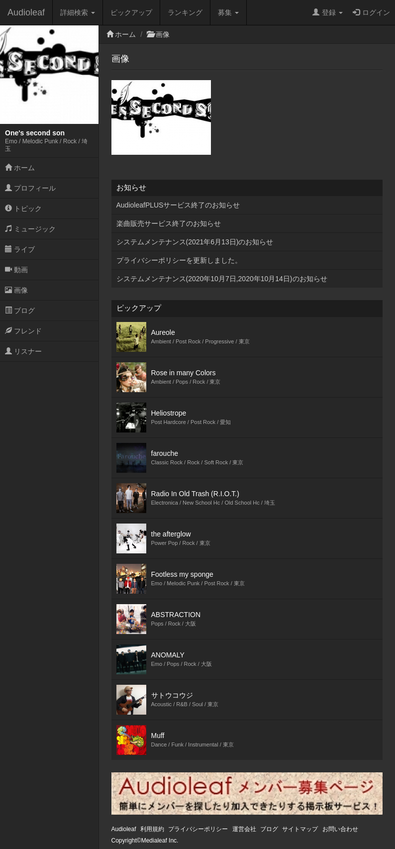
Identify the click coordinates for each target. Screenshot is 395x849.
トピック (23, 208)
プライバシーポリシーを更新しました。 (179, 260)
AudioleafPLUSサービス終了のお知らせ (178, 205)
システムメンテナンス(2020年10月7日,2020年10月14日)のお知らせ (221, 279)
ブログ (20, 311)
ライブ (20, 249)
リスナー (23, 351)
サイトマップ (300, 829)
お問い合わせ (340, 829)
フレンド (23, 331)
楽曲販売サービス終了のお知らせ (168, 223)
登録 (327, 12)
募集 (228, 12)
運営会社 (244, 829)
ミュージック (30, 229)
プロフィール (30, 188)
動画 (16, 270)
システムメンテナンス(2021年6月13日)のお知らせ (195, 242)
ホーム (20, 168)
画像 (16, 290)
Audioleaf (26, 12)
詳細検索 (77, 12)
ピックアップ (131, 12)
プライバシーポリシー (198, 829)
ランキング (185, 12)
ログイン (371, 12)
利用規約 (152, 829)
